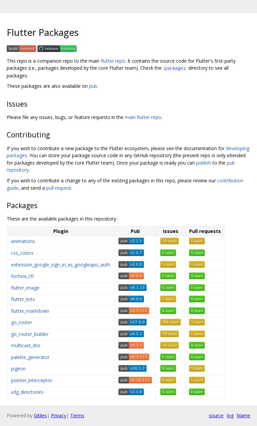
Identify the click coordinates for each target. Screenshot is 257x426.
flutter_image (25, 288)
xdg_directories (27, 392)
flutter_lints (23, 299)
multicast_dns (25, 345)
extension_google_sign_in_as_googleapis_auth (60, 264)
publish (203, 163)
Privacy (58, 415)
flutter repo (113, 61)
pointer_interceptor (31, 380)
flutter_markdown (30, 311)
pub (93, 86)
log (230, 415)
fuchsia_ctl (22, 276)
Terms (77, 415)
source (216, 415)
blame (243, 415)
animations (23, 241)
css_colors (22, 253)
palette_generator (30, 357)
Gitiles (40, 415)
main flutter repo (143, 117)
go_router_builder (30, 334)
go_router (21, 322)
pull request (58, 188)
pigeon (18, 368)
